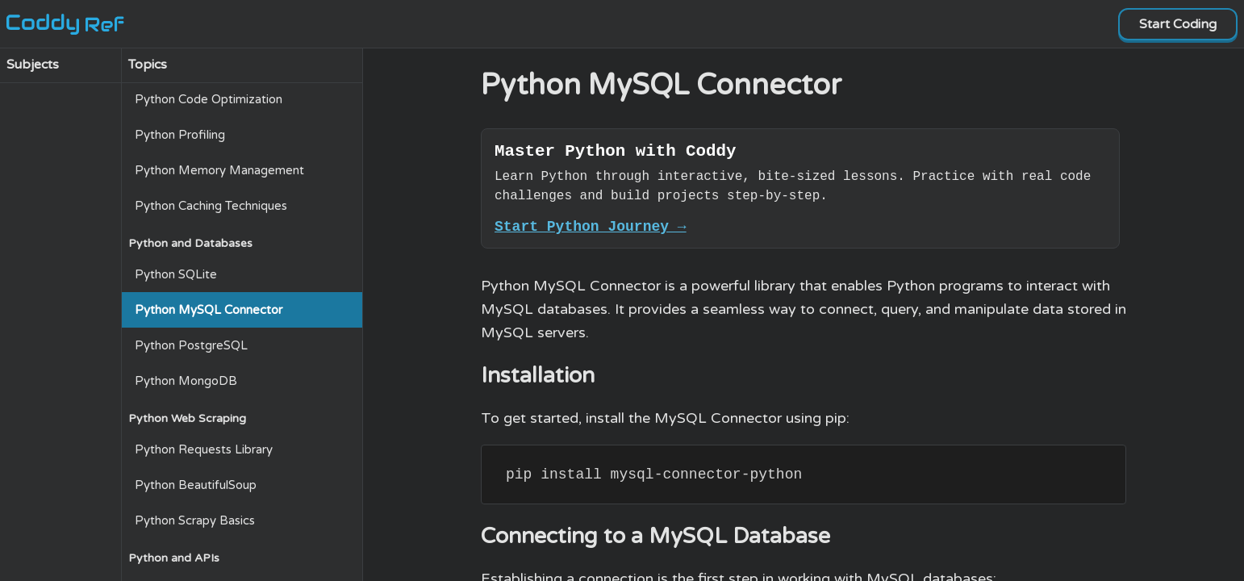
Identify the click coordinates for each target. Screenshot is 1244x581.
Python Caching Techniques (211, 206)
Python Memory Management (219, 170)
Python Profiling (180, 134)
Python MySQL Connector (208, 310)
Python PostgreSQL (191, 345)
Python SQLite (176, 274)
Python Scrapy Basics (195, 520)
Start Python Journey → (591, 232)
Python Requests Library (204, 449)
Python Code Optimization (208, 99)
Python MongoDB (186, 381)
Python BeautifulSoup (196, 485)
